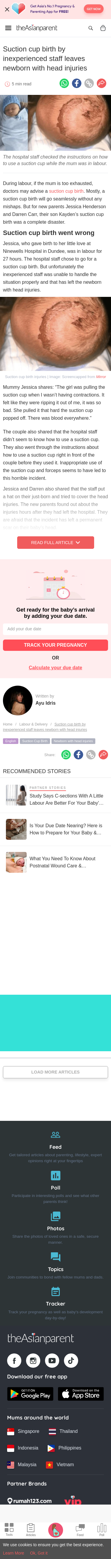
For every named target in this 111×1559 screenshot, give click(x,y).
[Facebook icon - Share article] (76, 83)
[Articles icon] (31, 1530)
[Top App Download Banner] (55, 9)
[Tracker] (55, 1302)
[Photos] (55, 1226)
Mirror (101, 377)
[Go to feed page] (37, 28)
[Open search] (90, 28)
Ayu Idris (46, 703)
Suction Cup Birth (35, 741)
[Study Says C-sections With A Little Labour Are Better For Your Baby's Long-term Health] (55, 795)
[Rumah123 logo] (29, 1503)
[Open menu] (8, 28)
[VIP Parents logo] (73, 1503)
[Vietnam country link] (60, 1465)
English (10, 741)
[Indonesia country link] (22, 1448)
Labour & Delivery (33, 724)
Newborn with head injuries (73, 741)
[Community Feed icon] (80, 1530)
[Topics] (55, 1264)
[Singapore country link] (23, 1431)
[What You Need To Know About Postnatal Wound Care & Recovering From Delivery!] (55, 862)
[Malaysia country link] (21, 1465)
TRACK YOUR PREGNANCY (55, 645)
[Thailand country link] (63, 1431)
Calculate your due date (55, 667)
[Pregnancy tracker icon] (55, 1529)
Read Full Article (55, 542)
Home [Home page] (7, 724)
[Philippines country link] (64, 1448)
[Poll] (55, 1186)
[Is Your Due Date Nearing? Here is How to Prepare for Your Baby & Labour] (55, 829)
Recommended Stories (37, 771)
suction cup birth (66, 191)
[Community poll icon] (102, 1530)
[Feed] (55, 1145)
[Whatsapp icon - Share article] (64, 83)
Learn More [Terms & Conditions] (13, 1553)
